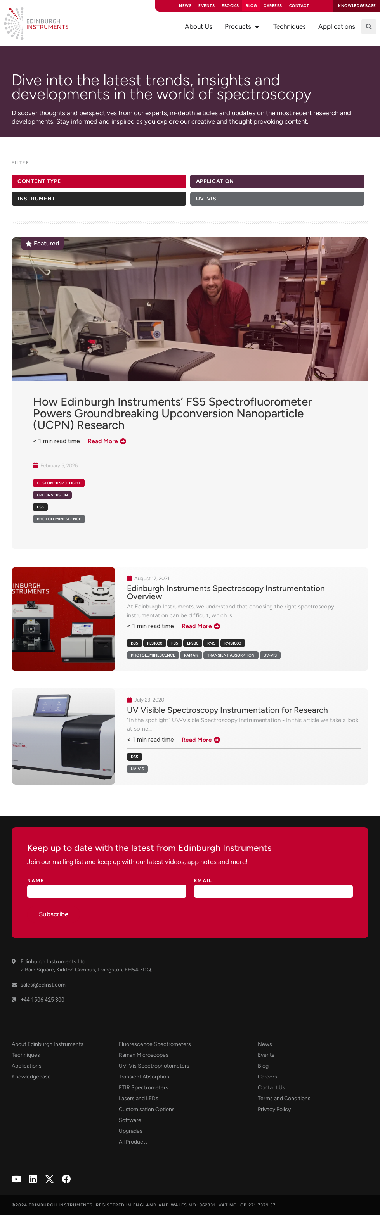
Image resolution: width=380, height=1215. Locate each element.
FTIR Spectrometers (143, 1087)
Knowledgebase (31, 1076)
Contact (299, 5)
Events (206, 5)
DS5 (134, 643)
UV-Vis (270, 655)
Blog (251, 5)
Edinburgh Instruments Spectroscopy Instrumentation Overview (226, 592)
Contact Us (271, 1087)
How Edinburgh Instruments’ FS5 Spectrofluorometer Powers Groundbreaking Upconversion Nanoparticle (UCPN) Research (172, 413)
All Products (133, 1142)
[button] (368, 26)
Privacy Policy (274, 1109)
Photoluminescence (153, 655)
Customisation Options (147, 1109)
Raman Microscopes (143, 1055)
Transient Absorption (231, 655)
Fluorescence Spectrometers (155, 1044)
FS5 (174, 643)
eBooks (230, 5)
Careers (273, 5)
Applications (27, 1066)
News (185, 5)
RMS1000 (232, 643)
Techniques (26, 1055)
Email (203, 880)
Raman (191, 655)
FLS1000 (154, 643)
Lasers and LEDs (138, 1098)
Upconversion (52, 495)
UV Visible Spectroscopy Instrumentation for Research (227, 710)
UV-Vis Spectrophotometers (154, 1066)
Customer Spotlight (59, 483)
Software (130, 1120)
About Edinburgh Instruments (47, 1044)
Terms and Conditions (284, 1098)
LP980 (192, 643)
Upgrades (130, 1131)
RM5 (211, 643)
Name (35, 880)
